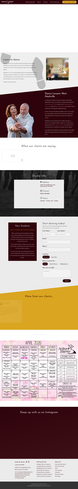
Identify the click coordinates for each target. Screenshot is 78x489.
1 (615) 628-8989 (19, 465)
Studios (45, 2)
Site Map (57, 476)
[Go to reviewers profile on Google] (2, 303)
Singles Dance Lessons (44, 464)
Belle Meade (27, 471)
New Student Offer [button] (69, 2)
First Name (46, 231)
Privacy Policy (59, 474)
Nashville (21, 471)
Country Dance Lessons (44, 476)
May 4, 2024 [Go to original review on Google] (6, 304)
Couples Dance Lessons (44, 466)
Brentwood (46, 257)
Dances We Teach (60, 464)
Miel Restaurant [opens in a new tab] (60, 106)
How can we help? (48, 267)
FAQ (56, 468)
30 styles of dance (59, 125)
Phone (44, 246)
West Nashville (20, 477)
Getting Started (30, 2)
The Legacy (58, 470)
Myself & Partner (53, 264)
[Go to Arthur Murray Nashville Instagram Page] (28, 462)
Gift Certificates (55, 2)
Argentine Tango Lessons (44, 474)
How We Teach (59, 466)
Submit (67, 281)
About (39, 2)
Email (44, 238)
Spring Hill (23, 476)
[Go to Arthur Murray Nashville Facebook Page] (26, 462)
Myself (45, 264)
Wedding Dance (64, 264)
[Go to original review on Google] (21, 303)
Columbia (25, 473)
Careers (57, 472)
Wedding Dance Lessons (44, 468)
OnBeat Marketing (46, 485)
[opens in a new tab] (39, 371)
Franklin (22, 474)
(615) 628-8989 (45, 193)
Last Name (61, 231)
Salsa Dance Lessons (43, 470)
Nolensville (17, 476)
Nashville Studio (20, 462)
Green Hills (54, 257)
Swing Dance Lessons (43, 472)
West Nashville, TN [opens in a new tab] (50, 104)
